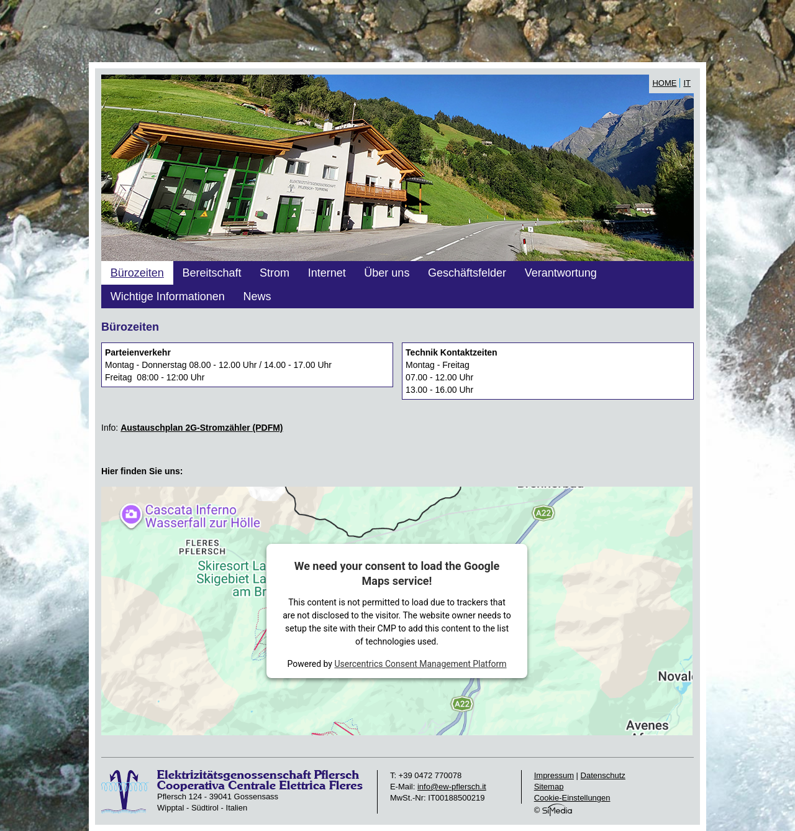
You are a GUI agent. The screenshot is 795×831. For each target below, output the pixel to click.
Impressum (554, 775)
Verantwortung (561, 273)
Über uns (386, 273)
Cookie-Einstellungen (572, 797)
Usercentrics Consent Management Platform (420, 664)
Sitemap (549, 786)
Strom (274, 273)
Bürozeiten (137, 273)
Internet (327, 273)
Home (664, 83)
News (257, 296)
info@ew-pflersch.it (451, 786)
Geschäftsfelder (467, 273)
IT (687, 83)
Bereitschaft (211, 273)
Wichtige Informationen (168, 296)
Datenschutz (603, 775)
